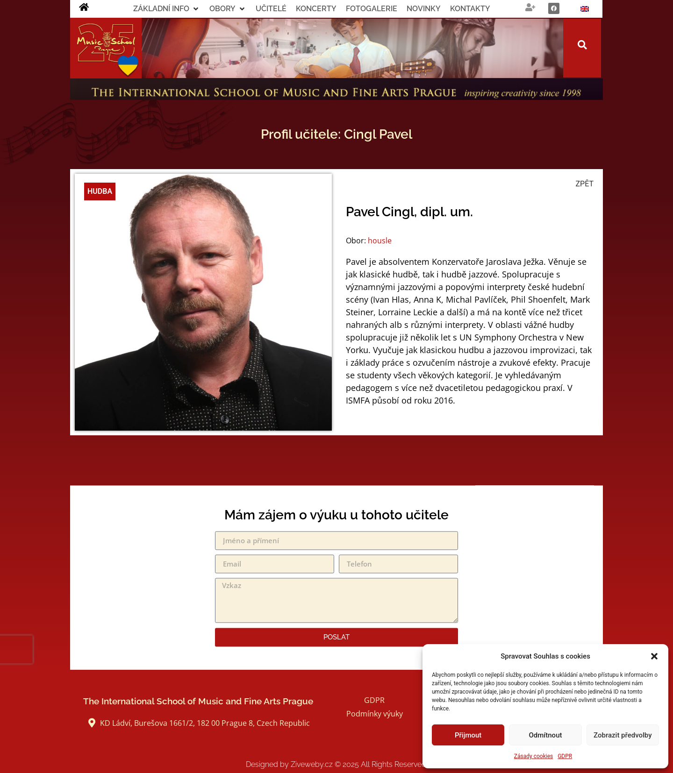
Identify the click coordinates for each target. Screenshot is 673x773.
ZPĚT (585, 183)
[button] (654, 656)
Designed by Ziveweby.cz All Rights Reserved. (337, 764)
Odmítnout (545, 735)
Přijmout (468, 735)
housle (380, 240)
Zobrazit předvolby (623, 735)
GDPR (565, 756)
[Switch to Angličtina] (584, 9)
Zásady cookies (533, 756)
